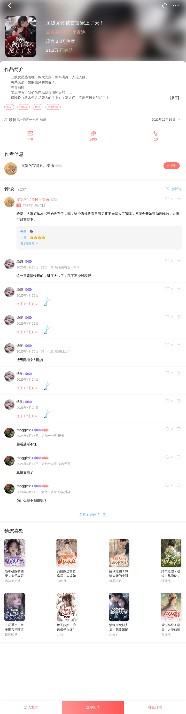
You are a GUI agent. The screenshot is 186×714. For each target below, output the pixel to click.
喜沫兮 (166, 636)
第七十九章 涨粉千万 (55, 465)
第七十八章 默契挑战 (55, 493)
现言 (50, 41)
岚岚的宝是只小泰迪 (65, 32)
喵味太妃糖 (13, 582)
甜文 (9, 107)
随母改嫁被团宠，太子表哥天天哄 (14, 577)
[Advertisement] (93, 678)
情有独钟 (53, 107)
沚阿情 (166, 582)
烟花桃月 (115, 582)
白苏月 (61, 582)
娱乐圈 (23, 107)
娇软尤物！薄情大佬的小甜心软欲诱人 (118, 577)
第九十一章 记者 (52, 437)
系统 (37, 107)
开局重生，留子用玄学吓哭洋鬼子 (14, 630)
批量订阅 (155, 707)
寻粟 (23, 232)
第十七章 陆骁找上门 (55, 352)
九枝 (60, 636)
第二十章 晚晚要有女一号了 (60, 268)
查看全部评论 (93, 516)
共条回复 (27, 245)
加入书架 (31, 707)
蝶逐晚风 (11, 636)
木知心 (114, 636)
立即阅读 (93, 707)
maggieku (24, 431)
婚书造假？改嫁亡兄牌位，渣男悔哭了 (170, 577)
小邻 (23, 238)
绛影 (20, 262)
